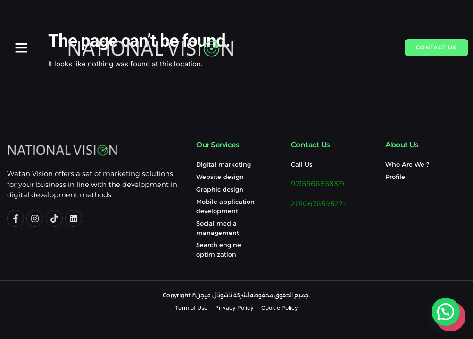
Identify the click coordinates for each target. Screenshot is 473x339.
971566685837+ (318, 183)
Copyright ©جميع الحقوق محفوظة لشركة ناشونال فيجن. (236, 295)
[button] (21, 47)
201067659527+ (318, 203)
